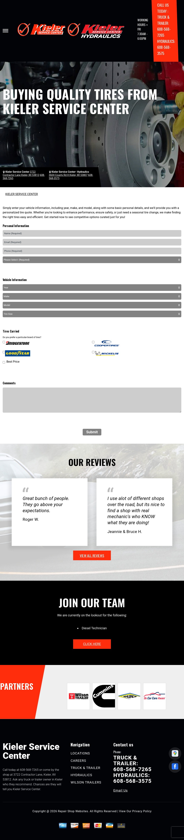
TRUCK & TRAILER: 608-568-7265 (132, 763)
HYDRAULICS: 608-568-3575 (166, 47)
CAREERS (78, 761)
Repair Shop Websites (73, 811)
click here (92, 644)
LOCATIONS (80, 753)
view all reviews (92, 555)
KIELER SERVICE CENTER (21, 194)
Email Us (120, 790)
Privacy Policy (141, 811)
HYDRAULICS (81, 775)
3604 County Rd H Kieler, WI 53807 (68, 175)
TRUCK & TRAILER (85, 768)
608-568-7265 (29, 769)
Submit (92, 432)
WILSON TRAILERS (86, 782)
